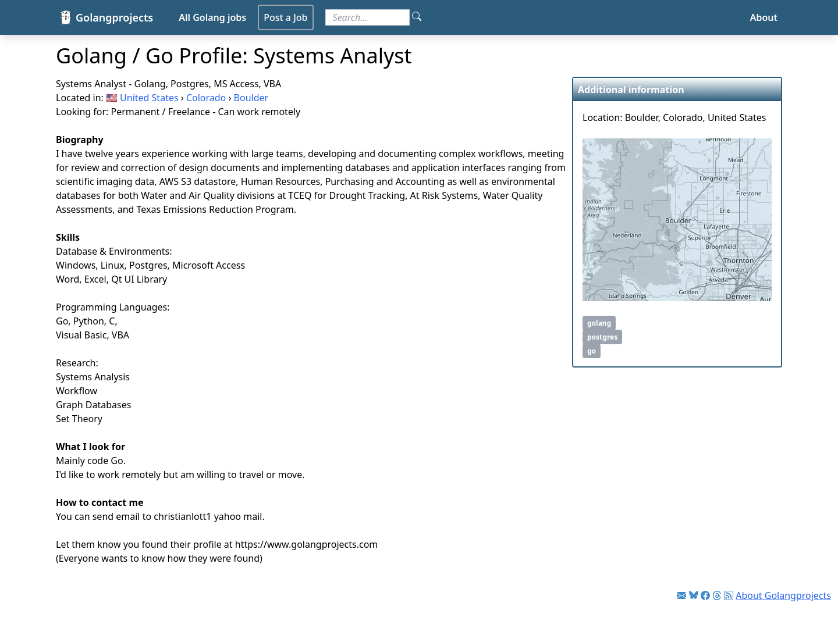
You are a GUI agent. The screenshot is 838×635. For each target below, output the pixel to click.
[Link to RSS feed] (728, 595)
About (763, 17)
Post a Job (285, 17)
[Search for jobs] (367, 17)
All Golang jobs (212, 17)
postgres (602, 337)
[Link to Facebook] (705, 595)
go (591, 351)
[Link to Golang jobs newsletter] (681, 595)
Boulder (251, 97)
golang (599, 323)
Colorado (206, 97)
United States (149, 97)
